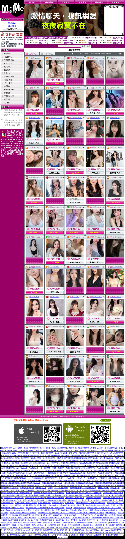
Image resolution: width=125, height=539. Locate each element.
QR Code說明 (105, 420)
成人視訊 (7, 103)
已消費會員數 (9, 60)
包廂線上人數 (9, 76)
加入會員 (12, 26)
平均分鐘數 (8, 63)
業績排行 (7, 54)
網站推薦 (7, 93)
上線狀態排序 (9, 90)
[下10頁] (103, 53)
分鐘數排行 (8, 57)
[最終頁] (109, 53)
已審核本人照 (9, 96)
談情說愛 (7, 99)
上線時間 (7, 70)
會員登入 (12, 23)
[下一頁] (97, 53)
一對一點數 (8, 83)
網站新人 (7, 86)
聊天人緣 (7, 73)
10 (93, 53)
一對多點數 (8, 80)
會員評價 (7, 67)
